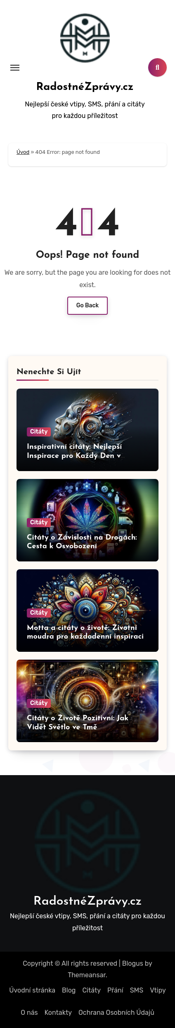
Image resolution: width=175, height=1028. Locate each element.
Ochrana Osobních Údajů (116, 1012)
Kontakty (58, 1012)
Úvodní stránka (32, 990)
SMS (137, 990)
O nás (29, 1012)
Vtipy (158, 990)
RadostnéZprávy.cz (85, 87)
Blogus (132, 963)
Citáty (38, 431)
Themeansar (87, 975)
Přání (115, 990)
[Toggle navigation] (14, 68)
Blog (69, 990)
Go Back (87, 305)
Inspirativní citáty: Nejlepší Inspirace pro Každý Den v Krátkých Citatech (74, 456)
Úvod (23, 152)
